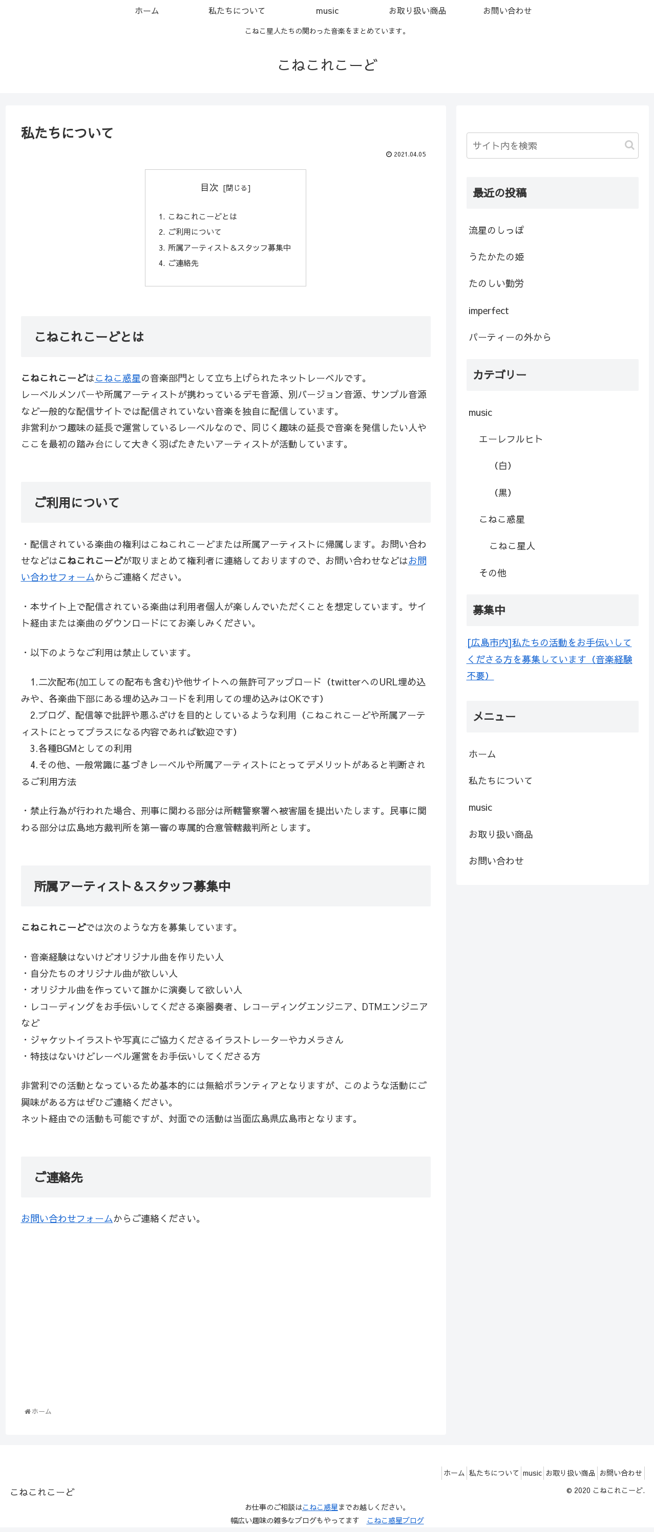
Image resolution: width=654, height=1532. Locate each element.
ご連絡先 (180, 266)
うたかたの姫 (496, 256)
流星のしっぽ (496, 230)
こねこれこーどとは (201, 217)
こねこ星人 (512, 545)
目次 (209, 187)
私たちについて (501, 780)
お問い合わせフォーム (67, 1223)
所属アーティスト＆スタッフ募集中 (230, 250)
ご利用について (193, 233)
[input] (553, 145)
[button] (630, 145)
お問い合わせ (496, 860)
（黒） (503, 492)
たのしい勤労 (496, 283)
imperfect (489, 310)
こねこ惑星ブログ (395, 1525)
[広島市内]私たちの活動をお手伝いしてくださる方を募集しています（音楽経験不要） (549, 659)
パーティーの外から (510, 336)
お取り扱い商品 (501, 834)
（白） (503, 465)
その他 (493, 572)
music (480, 412)
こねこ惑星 (118, 382)
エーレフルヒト (511, 438)
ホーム (482, 753)
